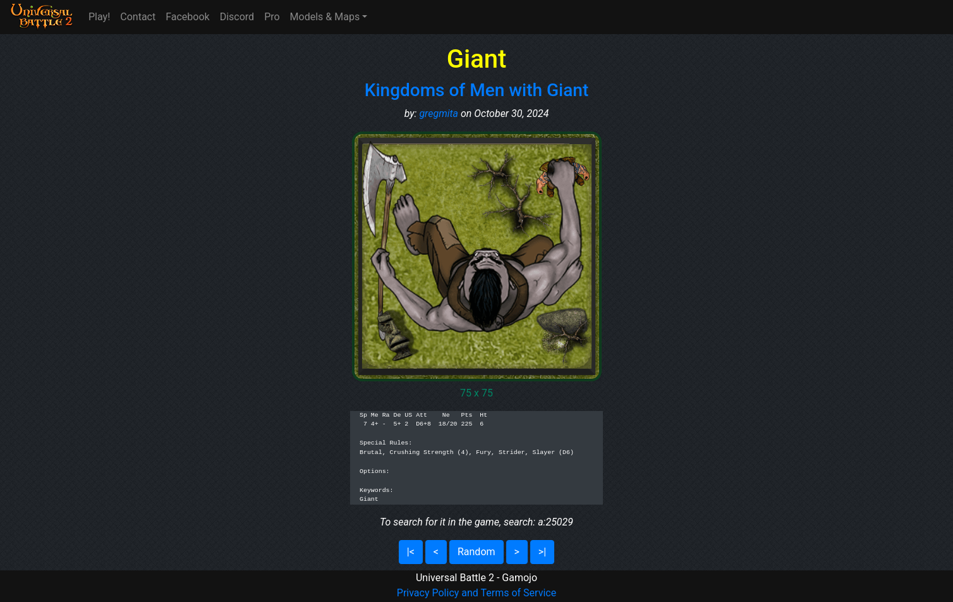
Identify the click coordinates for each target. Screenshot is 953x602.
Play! (99, 17)
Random (476, 552)
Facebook (187, 17)
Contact (137, 17)
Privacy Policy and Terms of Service (476, 593)
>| (542, 552)
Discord (237, 17)
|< (411, 552)
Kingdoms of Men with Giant (476, 90)
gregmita (438, 114)
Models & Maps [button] (325, 17)
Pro (271, 17)
